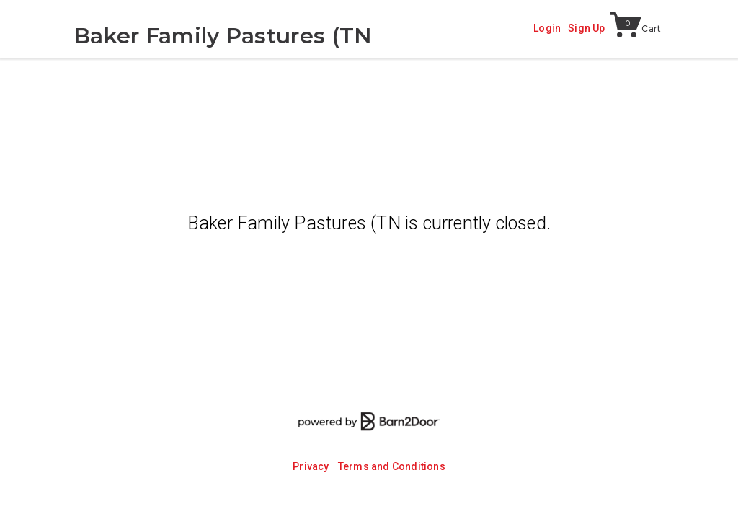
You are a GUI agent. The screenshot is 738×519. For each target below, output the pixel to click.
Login (547, 28)
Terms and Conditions (391, 466)
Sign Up (586, 28)
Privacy (311, 466)
